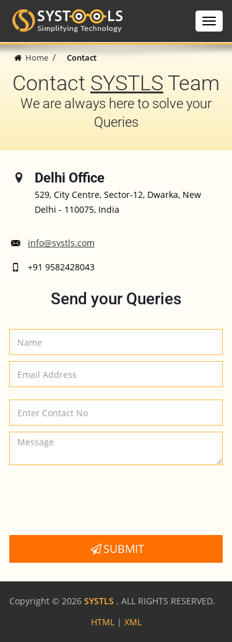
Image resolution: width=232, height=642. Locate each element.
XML (133, 622)
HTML (102, 622)
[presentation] (103, 501)
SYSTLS (126, 83)
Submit (116, 548)
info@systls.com (61, 243)
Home (36, 57)
